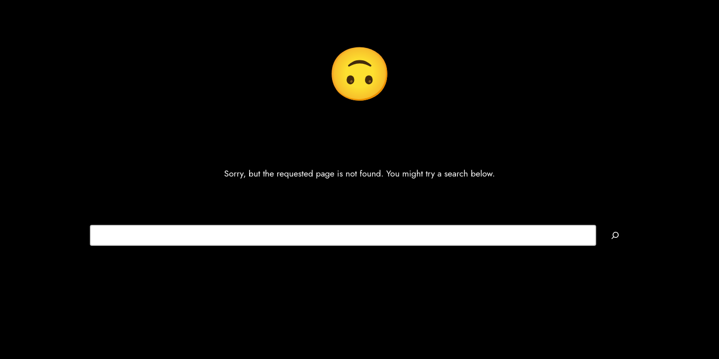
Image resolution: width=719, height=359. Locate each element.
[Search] (615, 235)
